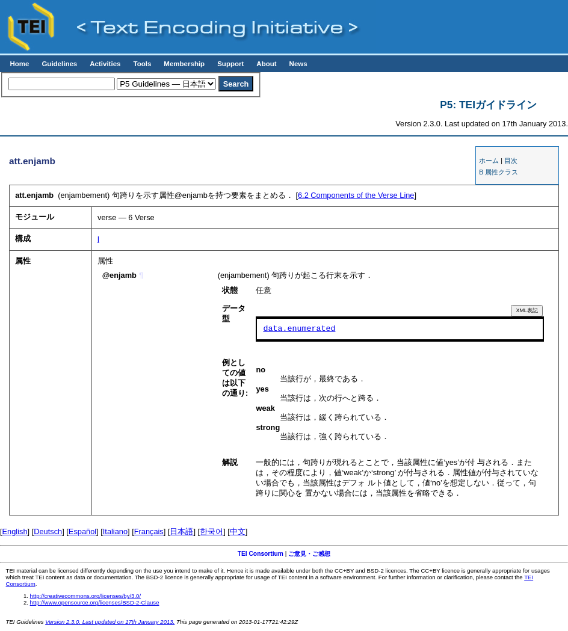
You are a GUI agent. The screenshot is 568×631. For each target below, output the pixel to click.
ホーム (489, 160)
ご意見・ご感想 (309, 553)
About (266, 63)
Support (230, 63)
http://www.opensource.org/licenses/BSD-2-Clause (94, 602)
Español (82, 531)
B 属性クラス (498, 172)
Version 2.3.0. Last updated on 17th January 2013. (109, 621)
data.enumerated (299, 329)
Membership (184, 63)
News (298, 63)
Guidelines (59, 63)
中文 (237, 531)
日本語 (181, 531)
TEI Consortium (260, 553)
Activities (105, 63)
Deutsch (48, 531)
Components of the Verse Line (356, 195)
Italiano (115, 531)
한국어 (211, 531)
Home (19, 63)
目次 (510, 160)
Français (149, 531)
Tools (142, 63)
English (15, 531)
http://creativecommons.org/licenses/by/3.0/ (85, 596)
